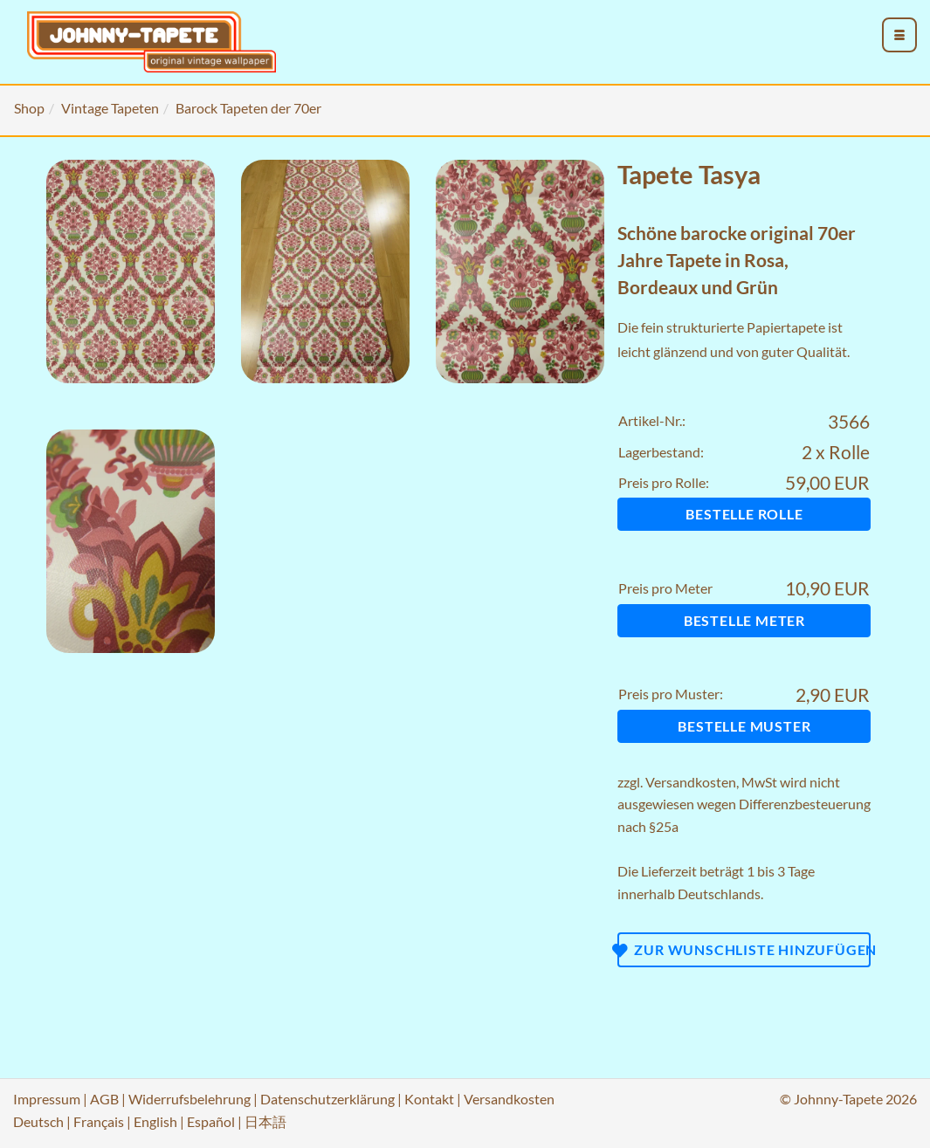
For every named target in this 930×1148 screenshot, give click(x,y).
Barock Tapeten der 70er (248, 108)
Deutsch (38, 1121)
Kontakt (429, 1098)
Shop (29, 108)
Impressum (46, 1098)
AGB (104, 1098)
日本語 (265, 1121)
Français (98, 1121)
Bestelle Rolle (744, 513)
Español (211, 1121)
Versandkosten (690, 781)
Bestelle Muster (744, 726)
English (155, 1121)
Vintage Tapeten (110, 108)
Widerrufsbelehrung (189, 1098)
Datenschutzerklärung (327, 1098)
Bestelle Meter (744, 620)
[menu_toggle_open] (899, 34)
